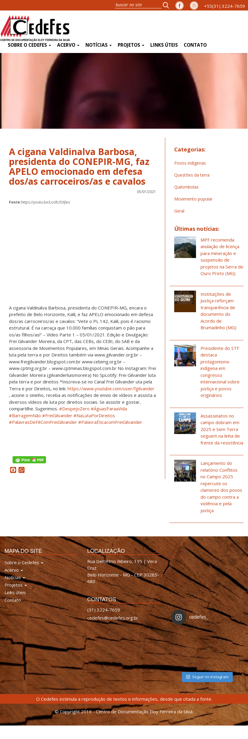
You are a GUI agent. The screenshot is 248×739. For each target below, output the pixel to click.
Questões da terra (191, 175)
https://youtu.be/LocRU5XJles (39, 202)
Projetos (131, 45)
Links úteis (164, 45)
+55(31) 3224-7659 (224, 6)
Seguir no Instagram (207, 676)
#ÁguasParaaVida (109, 409)
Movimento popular (193, 199)
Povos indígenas (190, 163)
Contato (195, 45)
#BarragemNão (25, 415)
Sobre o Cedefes (29, 45)
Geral (179, 211)
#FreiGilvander (57, 415)
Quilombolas (186, 187)
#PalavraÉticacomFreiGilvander (110, 422)
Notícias (98, 45)
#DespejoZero (74, 409)
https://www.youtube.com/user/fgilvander (111, 388)
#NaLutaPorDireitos (94, 415)
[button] (167, 5)
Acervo (68, 45)
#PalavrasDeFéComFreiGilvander (43, 422)
